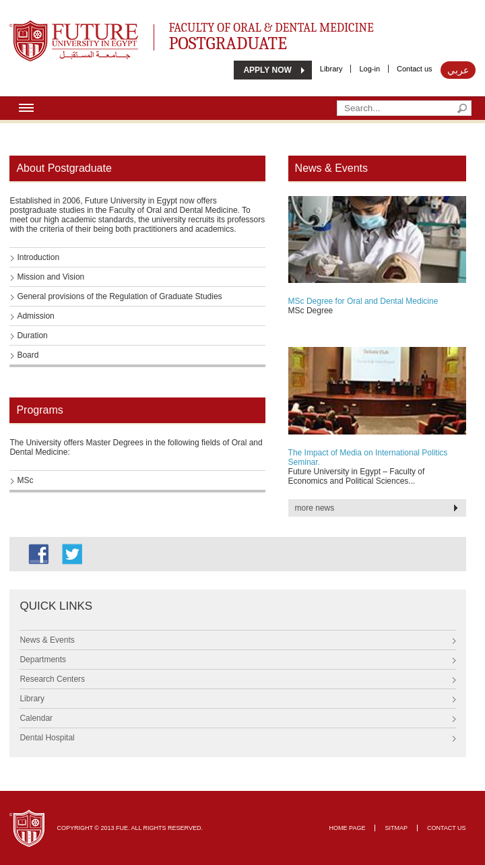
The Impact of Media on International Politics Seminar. (368, 457)
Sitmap (396, 828)
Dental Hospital (47, 737)
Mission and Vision (50, 277)
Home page (347, 828)
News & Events (47, 640)
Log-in (369, 69)
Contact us (414, 69)
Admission (35, 316)
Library (331, 69)
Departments (43, 659)
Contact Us (446, 828)
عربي (458, 70)
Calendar (36, 718)
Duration (32, 335)
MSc (25, 480)
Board (27, 355)
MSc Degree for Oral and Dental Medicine (363, 301)
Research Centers (52, 679)
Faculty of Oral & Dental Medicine (290, 34)
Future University (59, 27)
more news (315, 508)
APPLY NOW (267, 70)
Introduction (38, 257)
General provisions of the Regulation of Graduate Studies (119, 296)
